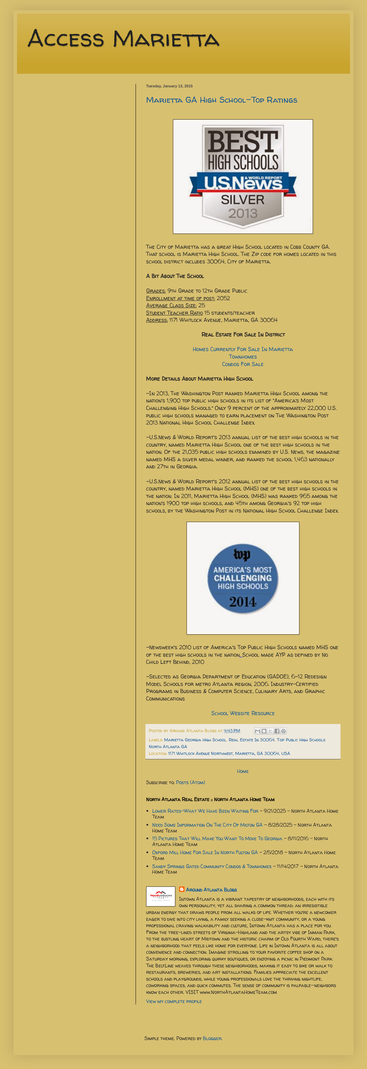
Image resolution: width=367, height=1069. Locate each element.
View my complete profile (174, 1001)
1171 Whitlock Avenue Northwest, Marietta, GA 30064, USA (229, 753)
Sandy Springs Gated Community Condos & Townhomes (212, 866)
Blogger (212, 1038)
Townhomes (243, 356)
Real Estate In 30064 (252, 740)
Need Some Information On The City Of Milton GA (207, 825)
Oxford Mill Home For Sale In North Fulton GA (205, 852)
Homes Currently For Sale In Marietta (243, 349)
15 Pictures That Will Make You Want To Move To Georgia (217, 838)
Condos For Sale (243, 364)
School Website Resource (243, 713)
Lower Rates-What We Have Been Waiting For (205, 811)
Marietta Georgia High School (195, 740)
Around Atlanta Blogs (211, 889)
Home (243, 771)
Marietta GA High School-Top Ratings (221, 99)
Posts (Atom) (190, 782)
